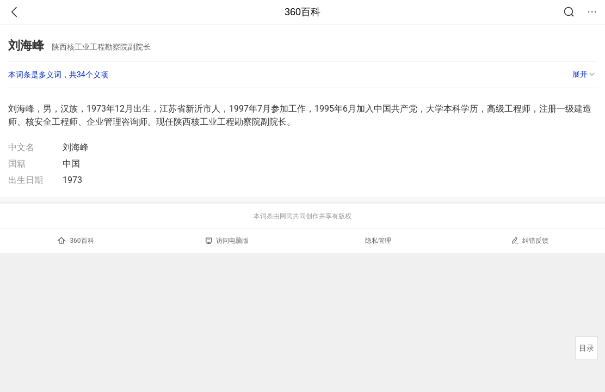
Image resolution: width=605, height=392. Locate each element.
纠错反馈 (529, 240)
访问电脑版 (227, 240)
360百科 (302, 12)
